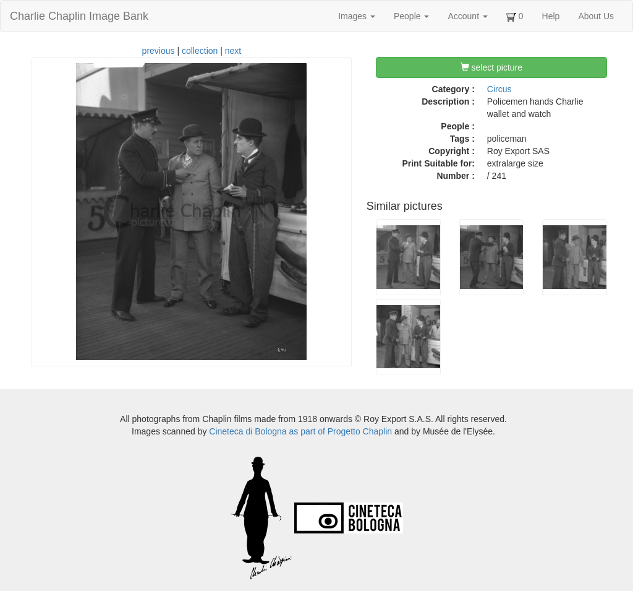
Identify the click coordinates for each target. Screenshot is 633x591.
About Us (596, 16)
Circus (499, 89)
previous (158, 51)
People (411, 16)
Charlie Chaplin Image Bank (79, 16)
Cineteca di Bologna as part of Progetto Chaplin (300, 431)
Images (356, 16)
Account (467, 16)
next (233, 51)
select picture (491, 67)
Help (551, 16)
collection (200, 51)
